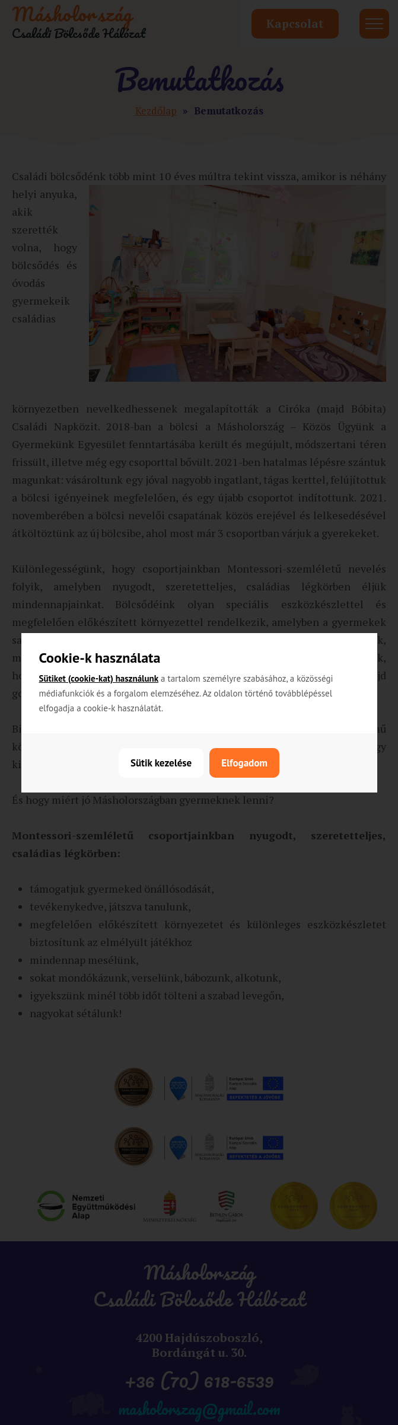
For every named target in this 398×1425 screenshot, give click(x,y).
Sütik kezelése (161, 762)
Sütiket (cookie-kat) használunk (99, 678)
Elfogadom (244, 762)
